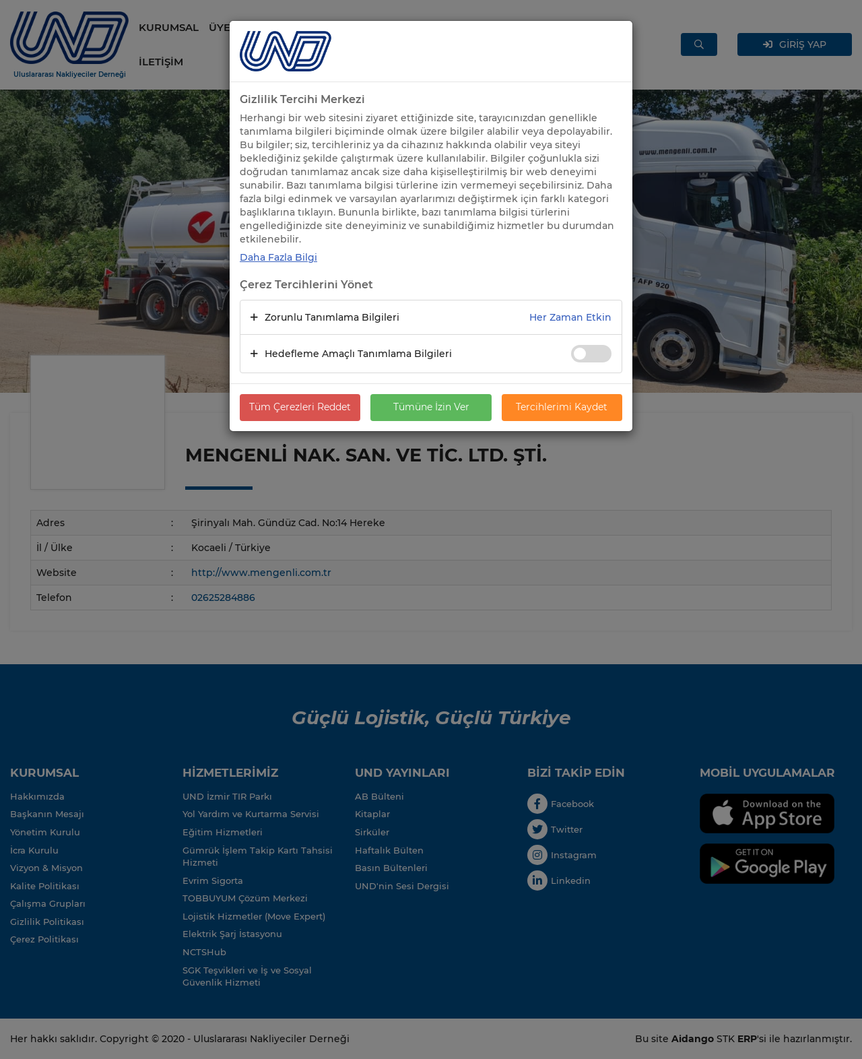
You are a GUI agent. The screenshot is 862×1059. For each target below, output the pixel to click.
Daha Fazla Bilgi (278, 257)
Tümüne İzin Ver (431, 408)
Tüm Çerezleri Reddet (300, 408)
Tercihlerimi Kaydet (561, 408)
